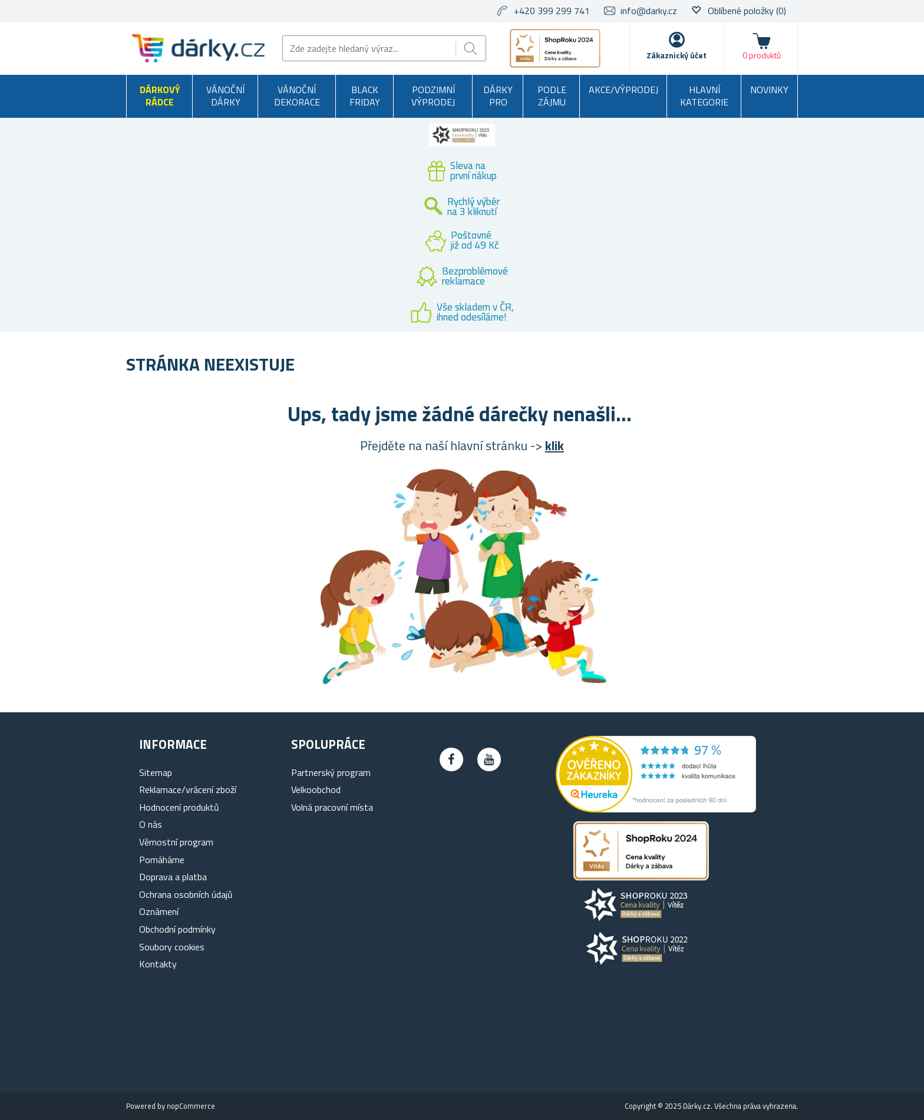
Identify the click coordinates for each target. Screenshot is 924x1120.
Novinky (769, 89)
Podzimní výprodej (433, 96)
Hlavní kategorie (704, 96)
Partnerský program (331, 772)
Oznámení (159, 911)
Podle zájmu (551, 96)
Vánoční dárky (225, 96)
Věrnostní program (176, 842)
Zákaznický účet (676, 55)
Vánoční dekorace (297, 96)
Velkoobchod (316, 789)
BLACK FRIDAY (364, 96)
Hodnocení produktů (179, 807)
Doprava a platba (173, 877)
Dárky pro (498, 96)
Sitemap (155, 772)
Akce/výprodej (623, 89)
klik (554, 445)
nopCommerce (191, 1106)
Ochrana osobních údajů (186, 894)
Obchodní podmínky (177, 929)
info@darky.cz (649, 11)
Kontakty (158, 964)
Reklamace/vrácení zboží (187, 789)
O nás (150, 824)
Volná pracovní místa (332, 807)
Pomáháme (161, 860)
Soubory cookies (171, 947)
